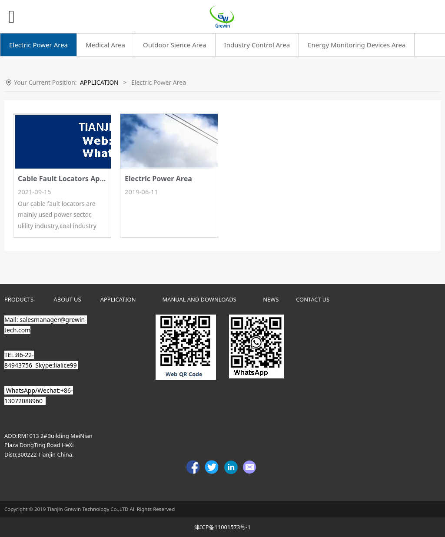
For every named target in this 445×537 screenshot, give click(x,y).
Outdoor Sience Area (174, 44)
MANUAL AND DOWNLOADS (199, 299)
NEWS (271, 299)
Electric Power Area (38, 44)
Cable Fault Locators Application (74, 178)
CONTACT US (312, 299)
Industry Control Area (257, 44)
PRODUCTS (18, 299)
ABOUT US (67, 299)
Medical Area (105, 44)
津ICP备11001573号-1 (222, 527)
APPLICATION (99, 82)
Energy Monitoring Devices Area (356, 44)
